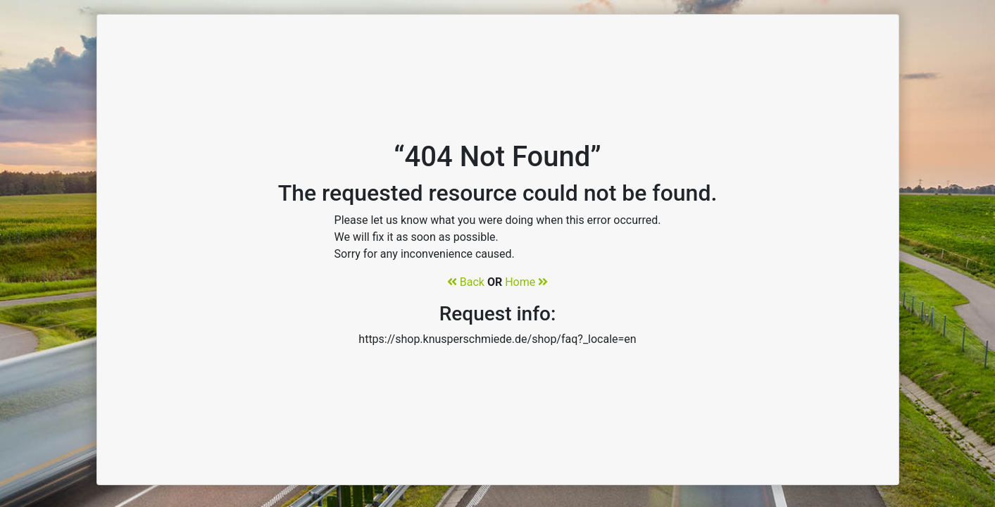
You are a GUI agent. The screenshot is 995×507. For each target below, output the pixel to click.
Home (526, 282)
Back (465, 282)
